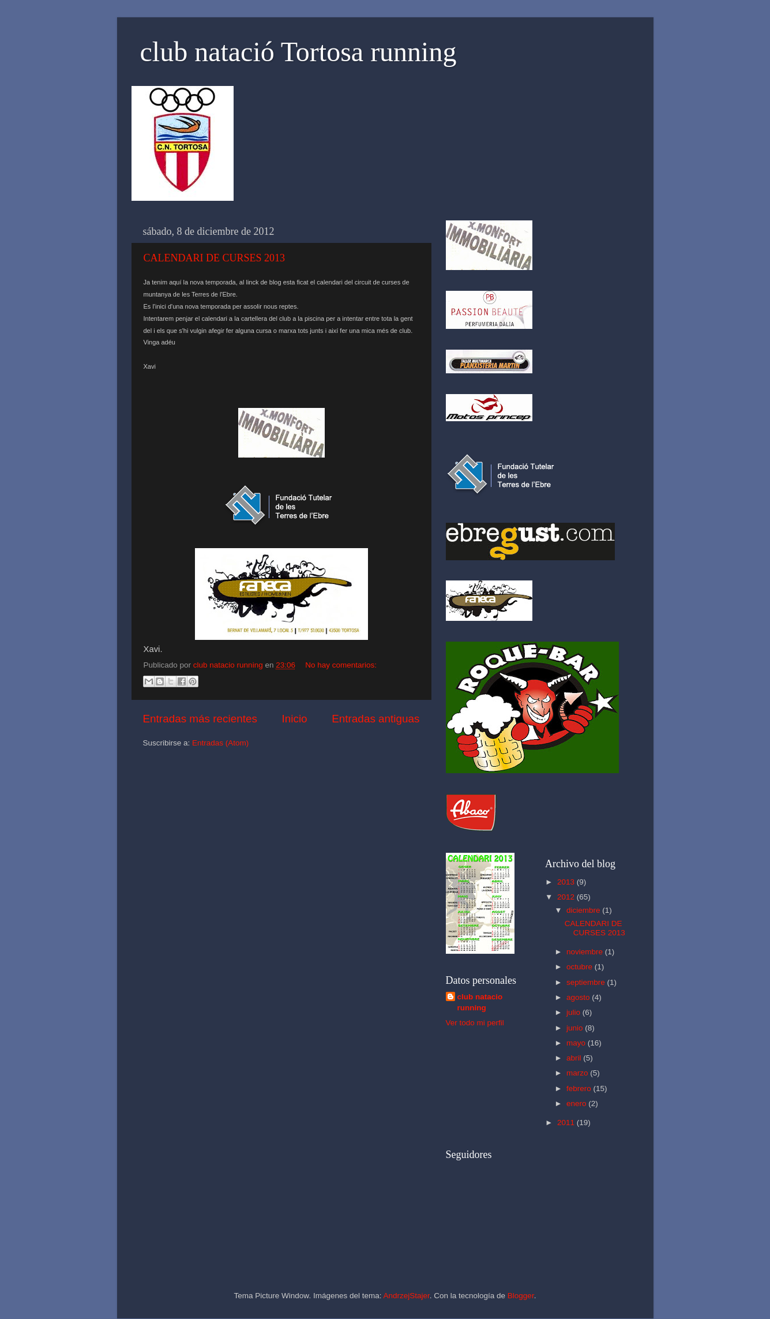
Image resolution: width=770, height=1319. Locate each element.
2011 (567, 1122)
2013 (567, 882)
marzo (578, 1073)
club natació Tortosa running (298, 51)
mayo (577, 1043)
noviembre (585, 951)
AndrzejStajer (406, 1295)
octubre (580, 966)
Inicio (294, 719)
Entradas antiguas (375, 719)
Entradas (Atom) (220, 743)
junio (575, 1028)
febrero (580, 1088)
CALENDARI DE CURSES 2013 (215, 258)
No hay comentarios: (341, 665)
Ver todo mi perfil (475, 1022)
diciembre (584, 910)
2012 (567, 897)
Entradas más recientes (200, 719)
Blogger (521, 1295)
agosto (579, 997)
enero (577, 1103)
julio (574, 1012)
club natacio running (480, 1002)
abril (574, 1058)
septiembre (586, 982)
